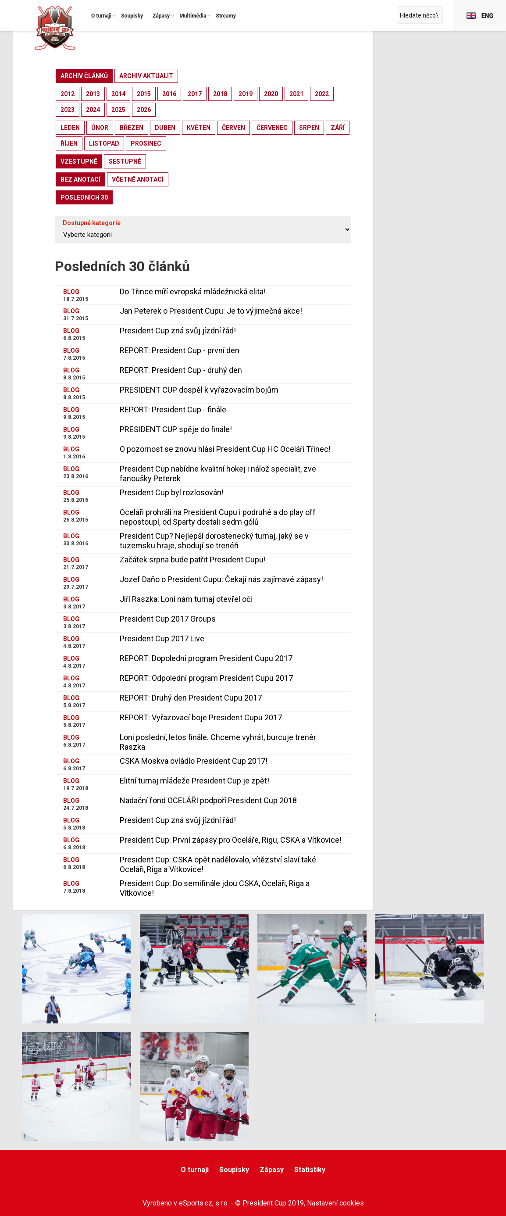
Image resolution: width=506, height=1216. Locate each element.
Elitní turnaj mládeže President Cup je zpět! (194, 780)
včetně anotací (138, 179)
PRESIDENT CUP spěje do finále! (176, 429)
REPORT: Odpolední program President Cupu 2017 (206, 678)
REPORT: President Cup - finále (173, 409)
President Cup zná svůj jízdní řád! (178, 330)
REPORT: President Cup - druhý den (181, 370)
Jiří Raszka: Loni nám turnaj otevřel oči (186, 599)
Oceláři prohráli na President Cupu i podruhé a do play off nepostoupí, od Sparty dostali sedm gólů (218, 517)
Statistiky (309, 1170)
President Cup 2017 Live (162, 638)
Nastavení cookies (335, 1203)
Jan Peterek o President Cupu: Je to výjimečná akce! (211, 310)
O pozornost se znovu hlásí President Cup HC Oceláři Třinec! (225, 449)
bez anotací (80, 179)
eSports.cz (195, 1203)
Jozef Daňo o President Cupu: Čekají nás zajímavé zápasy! (221, 579)
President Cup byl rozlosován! (172, 492)
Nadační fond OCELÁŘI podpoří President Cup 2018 (208, 800)
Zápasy (272, 1170)
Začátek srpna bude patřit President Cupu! (193, 559)
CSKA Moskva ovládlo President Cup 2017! (193, 760)
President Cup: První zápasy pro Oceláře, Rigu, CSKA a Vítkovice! (231, 839)
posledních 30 (84, 197)
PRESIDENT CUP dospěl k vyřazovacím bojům (199, 389)
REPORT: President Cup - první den (179, 350)
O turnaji (195, 1170)
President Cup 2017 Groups (168, 618)
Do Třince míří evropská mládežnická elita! (193, 291)
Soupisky (234, 1170)
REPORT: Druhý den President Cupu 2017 (191, 697)
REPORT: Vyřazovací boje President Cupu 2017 (201, 717)
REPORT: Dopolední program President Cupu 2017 (206, 658)
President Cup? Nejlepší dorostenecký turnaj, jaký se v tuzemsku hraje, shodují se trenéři (214, 540)
